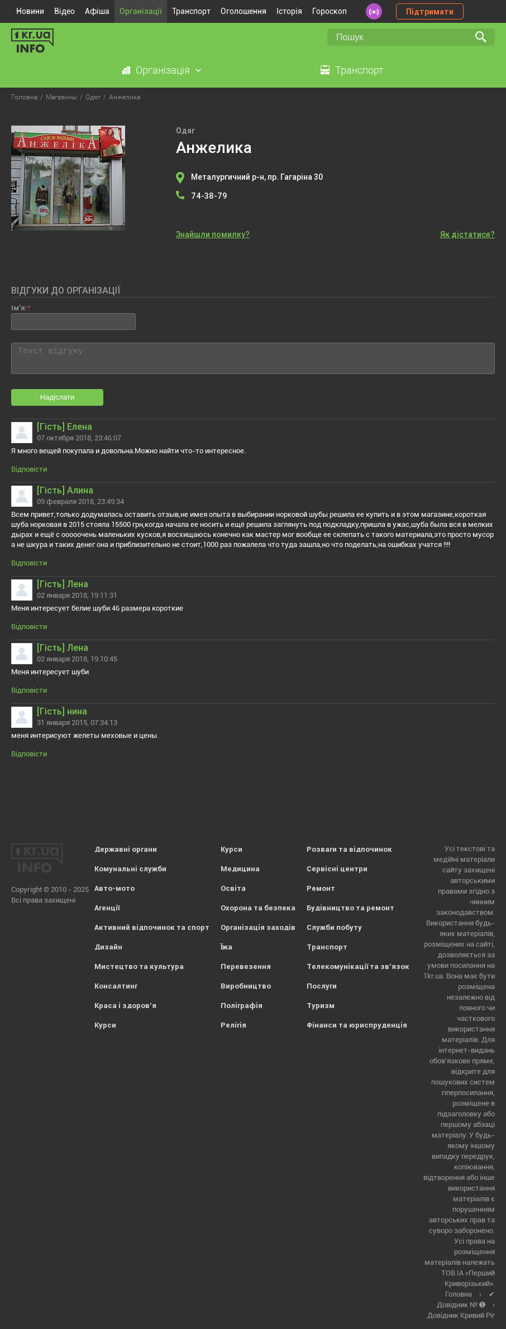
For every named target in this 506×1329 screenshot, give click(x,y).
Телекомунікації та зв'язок (358, 966)
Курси (105, 1025)
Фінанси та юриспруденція (357, 1025)
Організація (163, 70)
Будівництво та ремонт (350, 908)
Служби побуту (334, 927)
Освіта (233, 888)
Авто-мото (114, 888)
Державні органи (125, 849)
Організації (141, 11)
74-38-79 (209, 195)
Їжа (226, 947)
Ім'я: (18, 308)
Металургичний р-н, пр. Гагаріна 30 (257, 176)
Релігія (233, 1025)
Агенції (107, 908)
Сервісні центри (337, 869)
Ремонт (321, 888)
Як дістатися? (467, 234)
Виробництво (246, 986)
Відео (64, 11)
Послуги (322, 986)
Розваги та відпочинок (349, 849)
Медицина (240, 869)
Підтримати (430, 11)
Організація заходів (258, 927)
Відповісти (29, 469)
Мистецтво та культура (139, 966)
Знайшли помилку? (213, 234)
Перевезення (246, 966)
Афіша (97, 11)
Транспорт (191, 11)
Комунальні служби (130, 869)
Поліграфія (241, 1005)
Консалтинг (115, 986)
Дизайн (108, 947)
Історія (289, 11)
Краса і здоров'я (125, 1005)
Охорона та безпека (258, 908)
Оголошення (243, 11)
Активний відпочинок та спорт (151, 927)
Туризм (321, 1005)
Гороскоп (329, 11)
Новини (30, 11)
